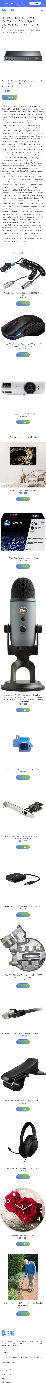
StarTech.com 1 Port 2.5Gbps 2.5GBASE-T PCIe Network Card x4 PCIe (23, 838)
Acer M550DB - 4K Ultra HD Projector (23, 414)
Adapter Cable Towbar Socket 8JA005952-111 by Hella (23, 294)
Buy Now (9, 97)
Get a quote (35, 3)
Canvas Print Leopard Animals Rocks (23, 491)
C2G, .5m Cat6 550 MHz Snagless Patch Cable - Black (23, 1033)
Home (4, 28)
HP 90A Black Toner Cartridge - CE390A (23, 558)
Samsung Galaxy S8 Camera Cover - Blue (23, 769)
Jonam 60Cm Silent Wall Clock (23, 1236)
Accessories (6, 1374)
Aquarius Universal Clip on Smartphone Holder (23, 1101)
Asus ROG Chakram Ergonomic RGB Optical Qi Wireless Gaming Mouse (23, 345)
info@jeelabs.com (8, 1362)
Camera (11, 83)
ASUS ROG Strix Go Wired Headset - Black (23, 1168)
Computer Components (34, 81)
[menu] (41, 10)
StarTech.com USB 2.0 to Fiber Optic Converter (23, 906)
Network (18, 83)
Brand (4, 1378)
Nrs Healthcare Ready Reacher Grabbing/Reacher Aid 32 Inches (23, 1304)
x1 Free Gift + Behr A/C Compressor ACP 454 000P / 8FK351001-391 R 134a (23, 976)
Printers (4, 83)
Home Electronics (17, 81)
